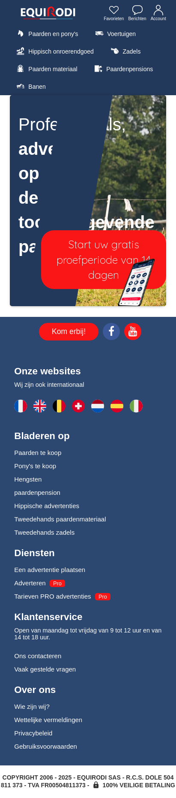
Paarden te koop (37, 452)
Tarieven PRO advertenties (52, 596)
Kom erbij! (69, 331)
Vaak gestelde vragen (45, 669)
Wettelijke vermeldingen (48, 719)
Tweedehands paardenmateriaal (60, 519)
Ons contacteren (37, 655)
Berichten (137, 14)
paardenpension (37, 492)
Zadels (124, 51)
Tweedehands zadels (44, 532)
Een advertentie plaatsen (49, 569)
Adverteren (29, 583)
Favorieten (114, 14)
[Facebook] (111, 332)
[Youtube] (132, 332)
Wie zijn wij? (32, 706)
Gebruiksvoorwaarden (45, 746)
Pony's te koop (35, 466)
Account (158, 14)
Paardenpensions (122, 69)
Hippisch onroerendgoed (54, 51)
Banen (30, 86)
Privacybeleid (33, 733)
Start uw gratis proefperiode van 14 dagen (104, 259)
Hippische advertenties (46, 505)
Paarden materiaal (45, 69)
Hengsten (28, 479)
